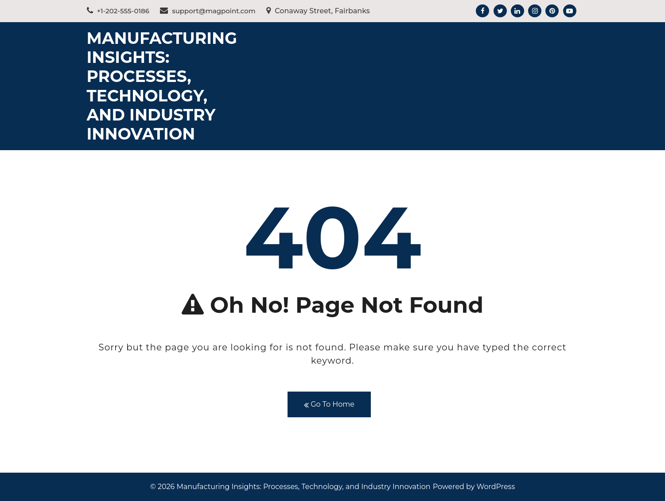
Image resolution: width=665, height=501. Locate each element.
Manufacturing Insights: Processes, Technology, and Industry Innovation (162, 86)
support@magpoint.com (208, 11)
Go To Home (329, 404)
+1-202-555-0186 (118, 11)
